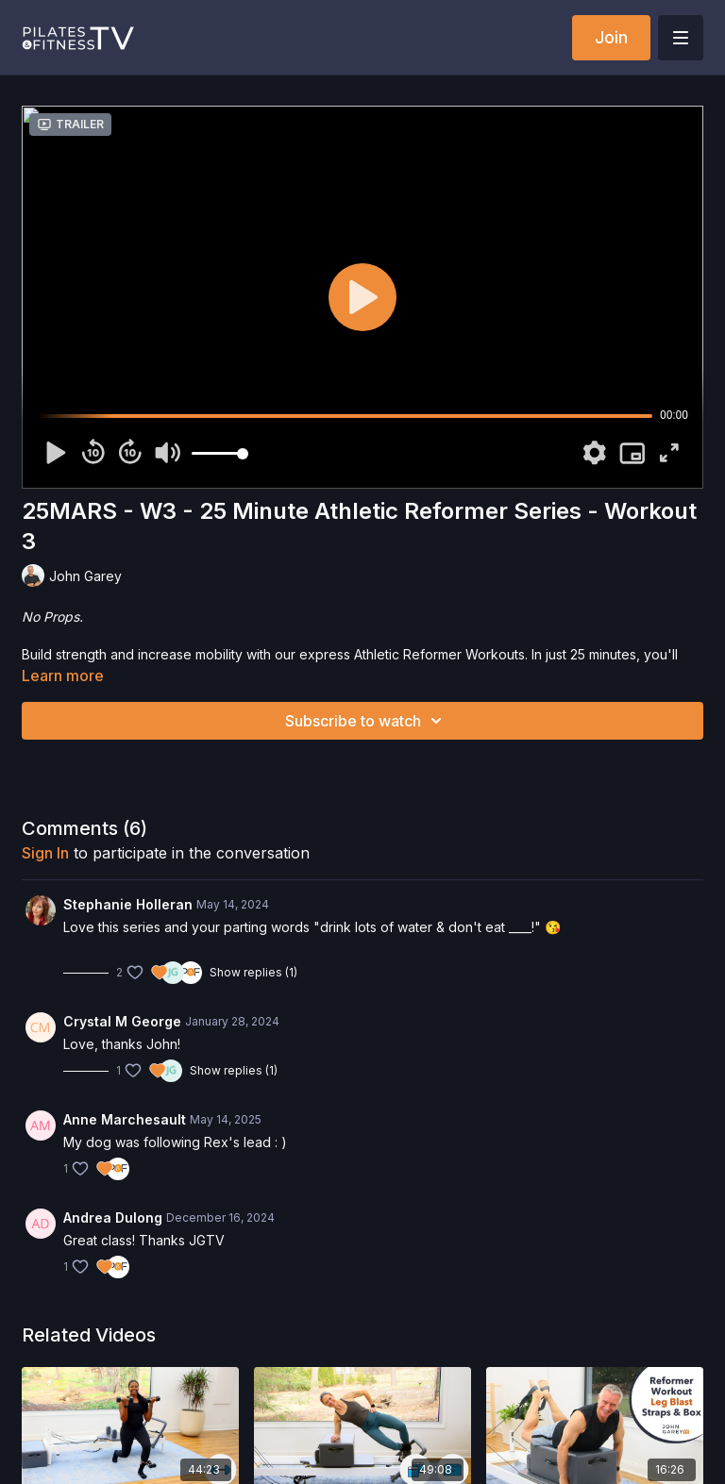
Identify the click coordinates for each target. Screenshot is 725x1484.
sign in (45, 852)
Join (611, 37)
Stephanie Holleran (128, 904)
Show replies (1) (253, 972)
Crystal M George (122, 1021)
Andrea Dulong (112, 1217)
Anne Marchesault (124, 1119)
